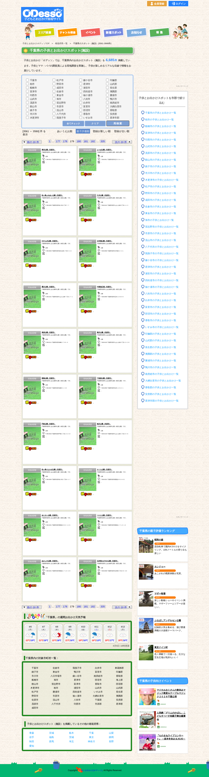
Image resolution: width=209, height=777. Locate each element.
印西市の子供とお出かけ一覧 (160, 139)
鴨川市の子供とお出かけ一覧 (160, 367)
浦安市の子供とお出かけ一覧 (160, 273)
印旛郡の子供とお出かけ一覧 (160, 334)
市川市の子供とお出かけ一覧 (160, 173)
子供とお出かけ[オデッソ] (90, 770)
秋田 (31, 741)
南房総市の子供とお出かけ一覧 (162, 374)
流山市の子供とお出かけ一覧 (160, 240)
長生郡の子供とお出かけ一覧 (160, 347)
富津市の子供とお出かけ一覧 (160, 133)
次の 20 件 (123, 142)
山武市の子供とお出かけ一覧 (160, 146)
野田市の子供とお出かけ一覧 (160, 193)
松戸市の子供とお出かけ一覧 (160, 186)
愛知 (31, 745)
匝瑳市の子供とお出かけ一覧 (160, 313)
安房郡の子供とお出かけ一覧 (160, 394)
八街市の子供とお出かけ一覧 (160, 293)
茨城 (71, 737)
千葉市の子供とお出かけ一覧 (160, 113)
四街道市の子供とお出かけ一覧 (162, 280)
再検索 (118, 123)
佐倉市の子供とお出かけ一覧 (160, 206)
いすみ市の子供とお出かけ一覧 (162, 327)
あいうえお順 (64, 131)
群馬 (51, 741)
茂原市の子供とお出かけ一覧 (160, 153)
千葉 (91, 733)
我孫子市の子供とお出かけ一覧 (162, 253)
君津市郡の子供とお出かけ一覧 (162, 400)
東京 (91, 737)
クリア (95, 123)
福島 (51, 737)
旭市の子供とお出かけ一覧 (159, 220)
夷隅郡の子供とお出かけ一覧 (160, 354)
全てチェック (73, 123)
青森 (31, 733)
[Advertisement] (127, 14)
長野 (111, 741)
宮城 (51, 733)
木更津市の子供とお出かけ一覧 (162, 179)
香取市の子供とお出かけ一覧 (160, 320)
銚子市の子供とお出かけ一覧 (160, 166)
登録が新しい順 (102, 131)
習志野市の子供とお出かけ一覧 (162, 226)
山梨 (111, 733)
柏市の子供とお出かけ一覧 (159, 119)
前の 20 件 (30, 142)
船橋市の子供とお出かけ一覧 (160, 126)
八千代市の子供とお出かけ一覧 (162, 247)
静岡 (111, 737)
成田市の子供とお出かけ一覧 (160, 200)
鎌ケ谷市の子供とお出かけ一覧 (162, 260)
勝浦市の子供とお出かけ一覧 (160, 360)
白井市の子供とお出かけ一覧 (160, 300)
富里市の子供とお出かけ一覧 (160, 307)
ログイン (178, 3)
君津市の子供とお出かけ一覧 (160, 267)
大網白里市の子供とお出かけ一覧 (163, 380)
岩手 (31, 737)
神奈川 (91, 741)
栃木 (71, 733)
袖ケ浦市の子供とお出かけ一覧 (162, 287)
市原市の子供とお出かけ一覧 (160, 233)
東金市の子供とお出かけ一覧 (160, 213)
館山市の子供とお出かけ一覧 (160, 159)
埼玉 (71, 741)
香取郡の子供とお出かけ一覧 (160, 387)
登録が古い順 (122, 131)
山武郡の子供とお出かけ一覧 (160, 340)
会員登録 (157, 3)
